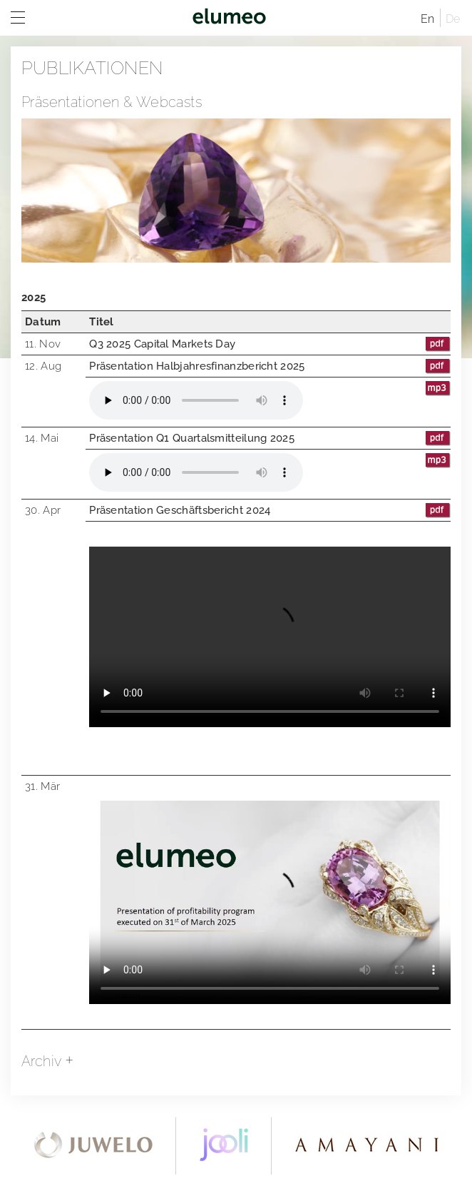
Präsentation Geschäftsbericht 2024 (270, 510)
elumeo (229, 18)
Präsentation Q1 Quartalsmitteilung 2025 (270, 438)
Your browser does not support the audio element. (196, 400)
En (428, 19)
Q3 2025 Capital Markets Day (270, 344)
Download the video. (270, 902)
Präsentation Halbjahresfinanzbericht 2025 (270, 366)
